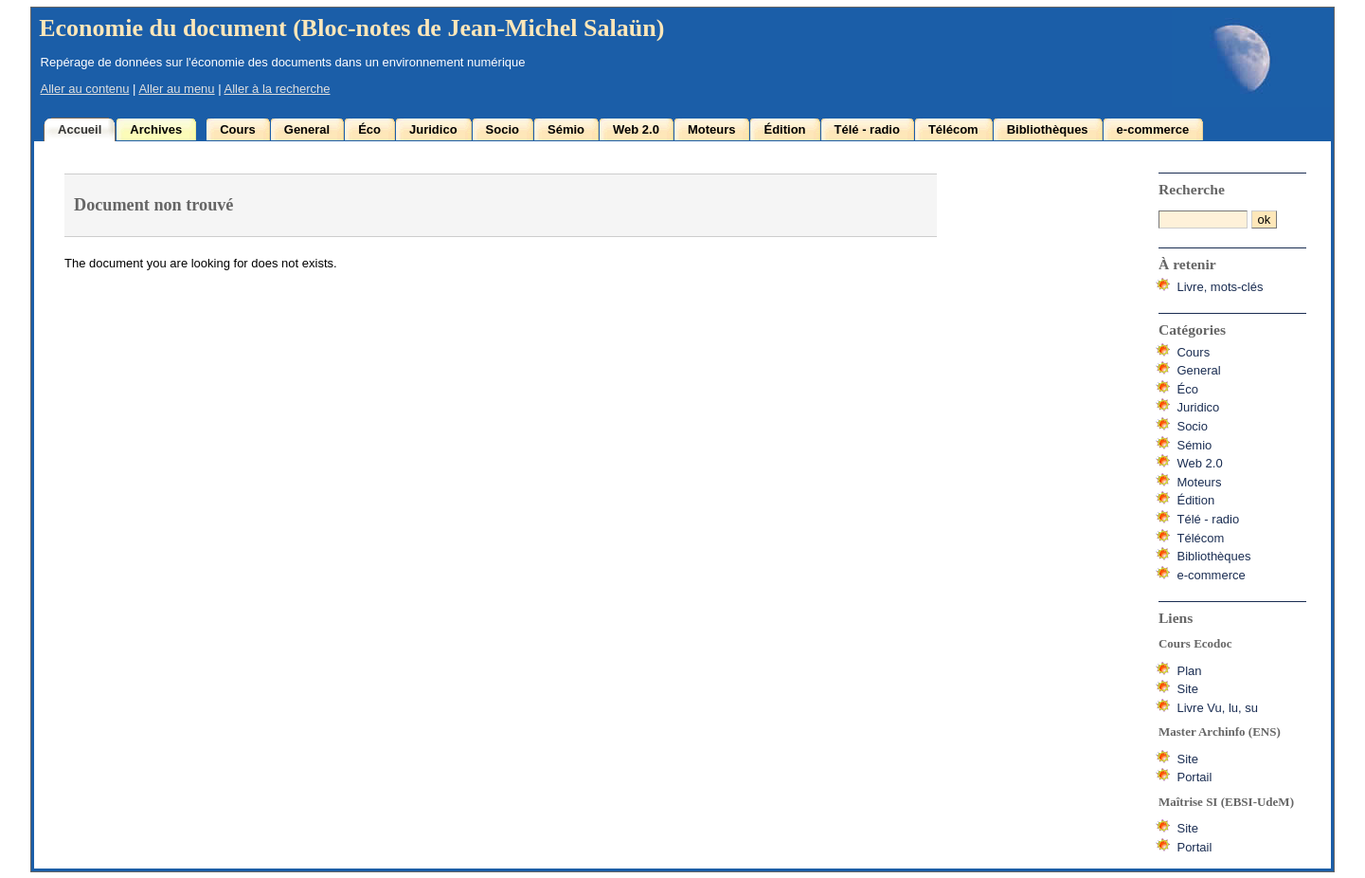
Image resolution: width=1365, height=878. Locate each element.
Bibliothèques (1047, 129)
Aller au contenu (85, 89)
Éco (369, 129)
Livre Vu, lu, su (1217, 708)
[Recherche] (1203, 219)
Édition (784, 129)
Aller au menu (176, 89)
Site (1186, 689)
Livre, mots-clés (1219, 287)
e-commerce (1153, 129)
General (307, 129)
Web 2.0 (636, 129)
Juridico (433, 129)
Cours (238, 129)
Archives (156, 129)
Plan (1188, 671)
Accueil (79, 129)
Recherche (1191, 189)
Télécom (953, 129)
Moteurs (712, 129)
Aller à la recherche (277, 89)
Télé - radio (867, 129)
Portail (1194, 777)
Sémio (566, 129)
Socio (502, 129)
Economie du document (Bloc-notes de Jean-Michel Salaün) (351, 28)
